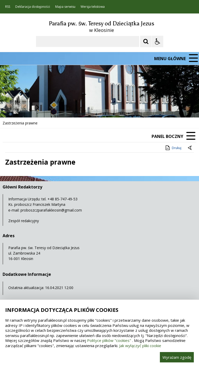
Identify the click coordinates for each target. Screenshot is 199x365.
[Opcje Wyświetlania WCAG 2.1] (157, 41)
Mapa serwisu (65, 6)
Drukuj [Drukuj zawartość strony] (173, 147)
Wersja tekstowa (93, 6)
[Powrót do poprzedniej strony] (190, 148)
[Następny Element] (37, 107)
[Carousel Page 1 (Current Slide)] (50, 107)
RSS (7, 6)
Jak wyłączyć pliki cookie (140, 345)
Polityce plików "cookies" (109, 340)
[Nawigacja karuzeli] (31, 107)
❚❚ (10, 107)
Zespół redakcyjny (23, 220)
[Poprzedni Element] (24, 107)
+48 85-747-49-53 (62, 198)
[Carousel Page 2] (55, 107)
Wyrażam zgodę (176, 357)
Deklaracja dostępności (32, 6)
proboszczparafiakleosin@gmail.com (51, 210)
